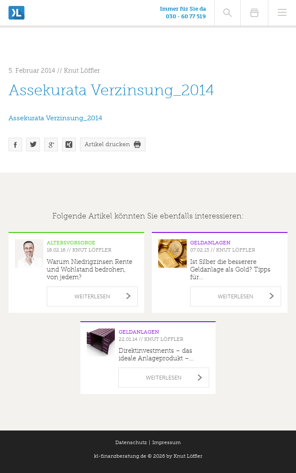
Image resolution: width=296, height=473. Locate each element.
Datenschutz (131, 442)
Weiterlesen (92, 296)
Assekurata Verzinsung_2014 (55, 118)
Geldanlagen (210, 243)
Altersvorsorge (71, 243)
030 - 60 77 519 (186, 16)
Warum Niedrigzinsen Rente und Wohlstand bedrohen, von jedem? (89, 269)
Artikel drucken (107, 144)
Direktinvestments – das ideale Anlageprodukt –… (156, 354)
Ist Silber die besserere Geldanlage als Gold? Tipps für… (230, 269)
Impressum (166, 442)
